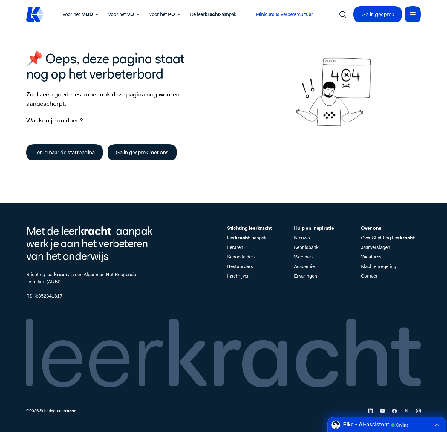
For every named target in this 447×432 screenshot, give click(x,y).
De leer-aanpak (213, 14)
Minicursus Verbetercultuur (284, 14)
